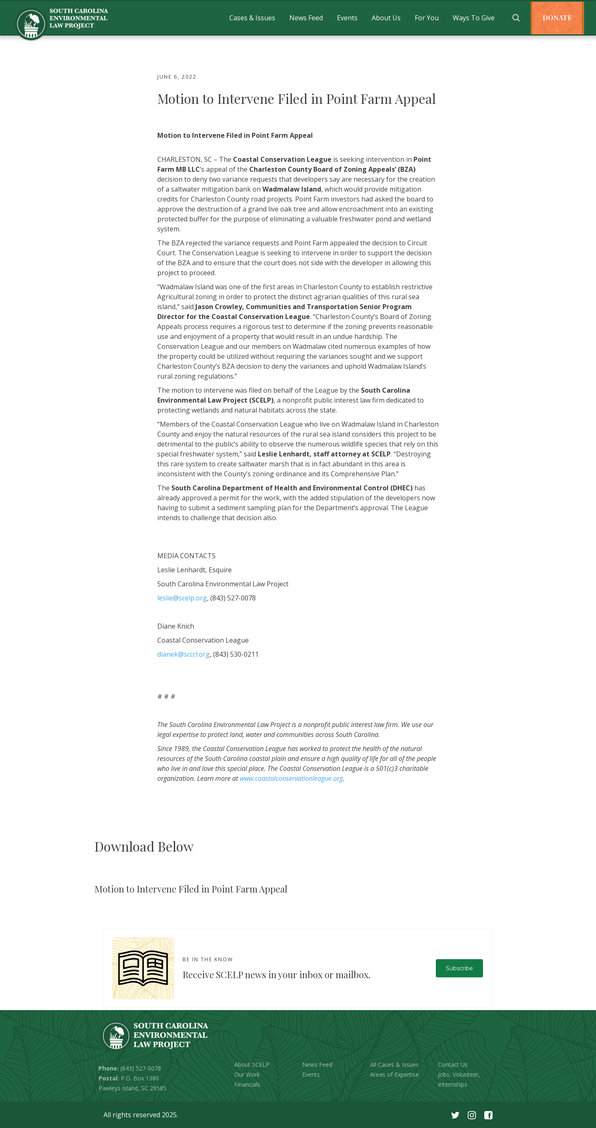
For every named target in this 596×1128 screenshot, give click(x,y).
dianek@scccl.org (183, 654)
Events (347, 17)
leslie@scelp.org (182, 597)
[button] (252, 18)
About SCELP (251, 1064)
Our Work (247, 1074)
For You (427, 17)
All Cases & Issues (394, 1064)
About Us (386, 17)
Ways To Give (474, 17)
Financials (247, 1084)
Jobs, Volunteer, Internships (459, 1079)
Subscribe (459, 968)
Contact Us (453, 1064)
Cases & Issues (252, 17)
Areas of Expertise (394, 1074)
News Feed (306, 17)
